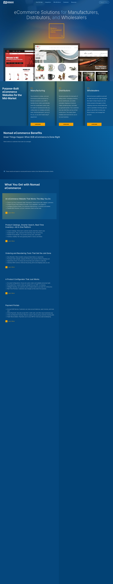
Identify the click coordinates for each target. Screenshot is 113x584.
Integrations (48, 2)
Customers (66, 2)
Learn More (38, 124)
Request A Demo (104, 2)
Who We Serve (57, 2)
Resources (73, 2)
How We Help (39, 2)
